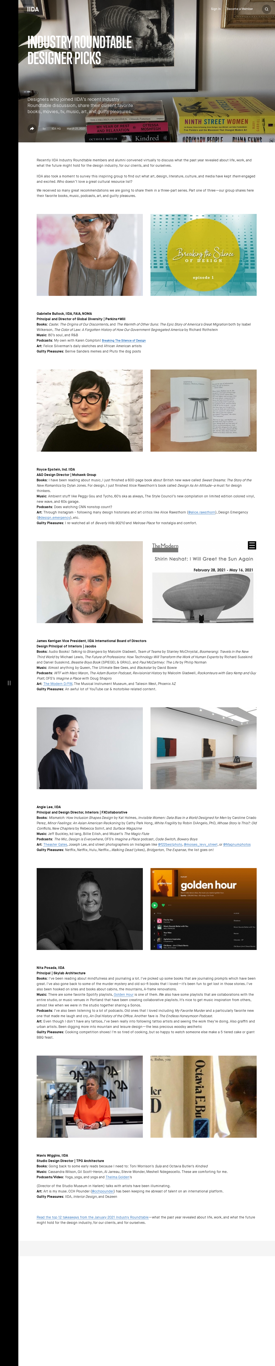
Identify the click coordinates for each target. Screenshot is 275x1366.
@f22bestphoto (170, 844)
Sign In (216, 9)
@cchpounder (103, 1191)
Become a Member (240, 9)
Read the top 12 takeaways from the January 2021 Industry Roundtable (93, 1217)
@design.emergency (54, 518)
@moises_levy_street (201, 844)
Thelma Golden (117, 1177)
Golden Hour (123, 994)
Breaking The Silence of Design (124, 340)
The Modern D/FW (57, 684)
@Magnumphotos (237, 844)
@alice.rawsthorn (201, 512)
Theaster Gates (55, 844)
